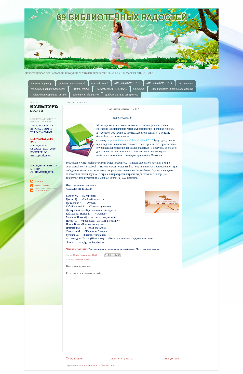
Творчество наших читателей (48, 88)
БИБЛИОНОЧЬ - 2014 (159, 83)
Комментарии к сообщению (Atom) (99, 365)
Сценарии (138, 88)
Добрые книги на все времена (121, 94)
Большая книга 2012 (84, 259)
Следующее (74, 358)
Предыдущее (170, 358)
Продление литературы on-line (48, 94)
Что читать (185, 83)
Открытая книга (81, 255)
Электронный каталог (86, 94)
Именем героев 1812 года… (111, 88)
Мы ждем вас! (99, 83)
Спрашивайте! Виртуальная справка (172, 88)
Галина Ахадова (41, 185)
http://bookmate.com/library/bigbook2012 (130, 140)
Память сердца (80, 88)
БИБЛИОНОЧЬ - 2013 (127, 83)
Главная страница (41, 83)
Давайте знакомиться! (72, 83)
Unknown (38, 181)
